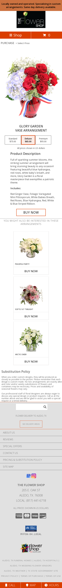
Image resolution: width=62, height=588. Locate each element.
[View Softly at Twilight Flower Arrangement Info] (31, 292)
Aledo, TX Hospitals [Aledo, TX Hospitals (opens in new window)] (46, 560)
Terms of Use (53, 576)
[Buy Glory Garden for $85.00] (31, 212)
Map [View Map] (31, 585)
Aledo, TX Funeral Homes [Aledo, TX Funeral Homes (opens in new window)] (17, 560)
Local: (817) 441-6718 (31, 501)
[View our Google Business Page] (28, 477)
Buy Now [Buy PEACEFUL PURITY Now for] (31, 271)
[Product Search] (32, 407)
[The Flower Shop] (31, 27)
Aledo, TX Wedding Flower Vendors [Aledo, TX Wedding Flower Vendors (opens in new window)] (31, 565)
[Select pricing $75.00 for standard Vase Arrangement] (13, 140)
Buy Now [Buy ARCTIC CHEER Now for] (31, 361)
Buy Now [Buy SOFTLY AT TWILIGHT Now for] (31, 316)
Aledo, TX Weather (14, 570)
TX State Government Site (43, 570)
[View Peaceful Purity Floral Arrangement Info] (31, 247)
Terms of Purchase (32, 576)
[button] (31, 529)
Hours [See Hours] (52, 585)
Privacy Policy (9, 576)
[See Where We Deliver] (31, 424)
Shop (15, 35)
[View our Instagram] (33, 477)
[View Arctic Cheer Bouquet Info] (31, 338)
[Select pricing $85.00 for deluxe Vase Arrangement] (28, 140)
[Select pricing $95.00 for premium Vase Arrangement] (43, 140)
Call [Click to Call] (10, 585)
